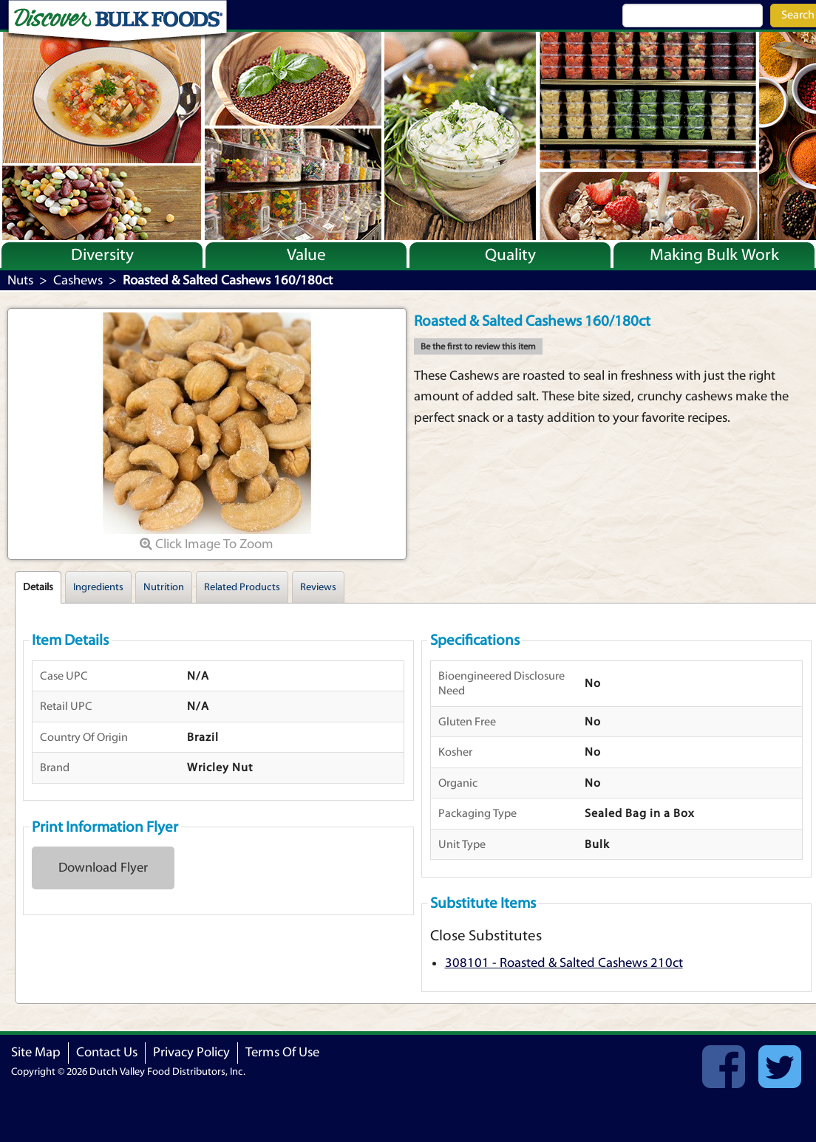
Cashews (78, 280)
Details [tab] (38, 587)
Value (306, 254)
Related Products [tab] (242, 587)
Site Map (36, 1052)
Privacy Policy (191, 1052)
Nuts (20, 280)
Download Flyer (103, 867)
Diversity (102, 254)
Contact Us (106, 1052)
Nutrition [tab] (163, 587)
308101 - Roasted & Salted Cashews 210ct (564, 963)
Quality (510, 254)
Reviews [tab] (318, 587)
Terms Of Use (282, 1052)
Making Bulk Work (714, 254)
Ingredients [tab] (98, 587)
